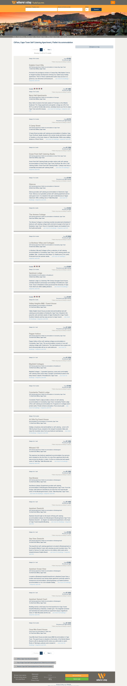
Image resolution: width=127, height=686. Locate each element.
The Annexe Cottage (37, 214)
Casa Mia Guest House (38, 629)
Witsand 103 (34, 448)
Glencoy (32, 184)
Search (96, 9)
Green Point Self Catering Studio (42, 154)
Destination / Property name (32, 7)
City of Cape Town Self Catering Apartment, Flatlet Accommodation (35, 663)
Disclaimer (35, 678)
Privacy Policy (35, 680)
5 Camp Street (34, 126)
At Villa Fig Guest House (39, 419)
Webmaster (35, 674)
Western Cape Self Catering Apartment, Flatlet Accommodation (33, 666)
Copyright (35, 676)
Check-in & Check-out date (64, 7)
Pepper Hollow (35, 334)
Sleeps (87, 7)
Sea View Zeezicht (36, 539)
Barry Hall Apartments (38, 95)
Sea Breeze (33, 478)
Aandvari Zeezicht (36, 508)
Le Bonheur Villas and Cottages (41, 243)
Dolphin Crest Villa (36, 65)
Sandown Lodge (35, 273)
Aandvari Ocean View (37, 569)
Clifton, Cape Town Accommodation (26, 659)
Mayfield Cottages (36, 364)
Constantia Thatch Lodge (39, 392)
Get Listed (20, 679)
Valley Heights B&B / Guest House (42, 303)
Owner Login (76, 679)
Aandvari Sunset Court (38, 599)
